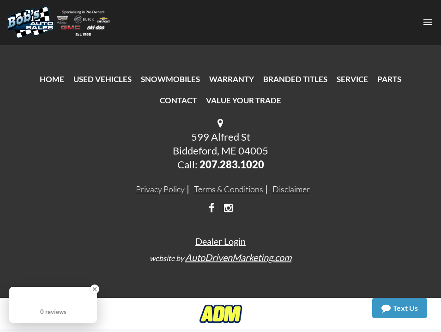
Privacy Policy (160, 189)
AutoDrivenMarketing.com (238, 257)
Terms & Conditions (228, 189)
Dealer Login (220, 241)
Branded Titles (295, 79)
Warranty (231, 79)
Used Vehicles (102, 79)
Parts (389, 79)
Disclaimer (291, 189)
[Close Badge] (94, 289)
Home (52, 79)
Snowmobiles (170, 79)
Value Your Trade (243, 100)
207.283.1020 (231, 164)
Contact (178, 100)
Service (352, 79)
